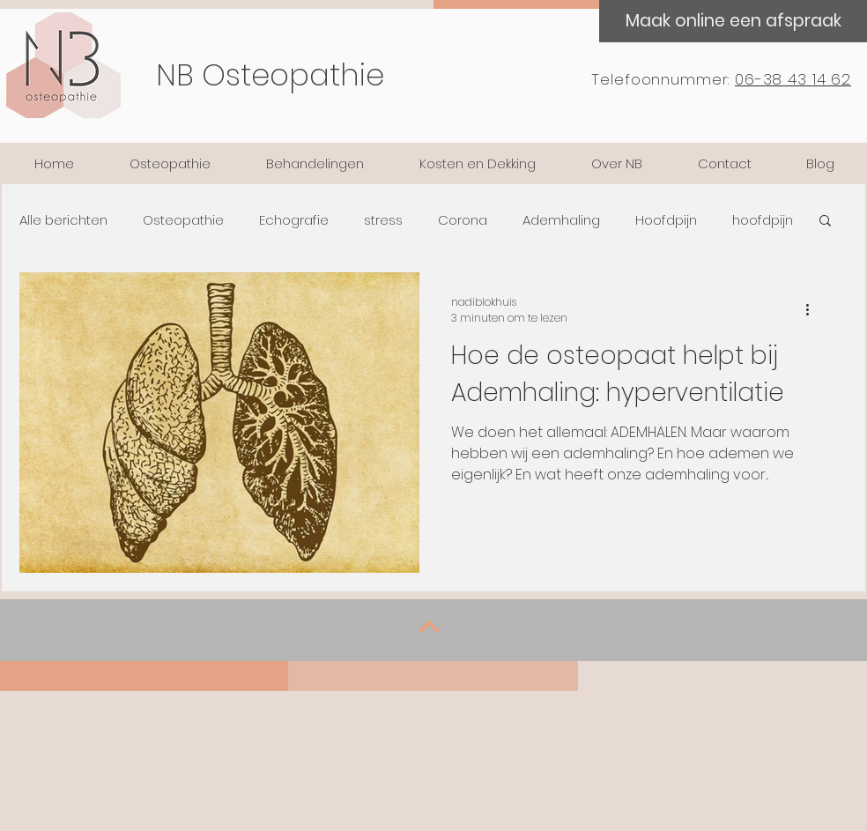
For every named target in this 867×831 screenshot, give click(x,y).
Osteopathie (183, 220)
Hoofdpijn (666, 220)
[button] (825, 221)
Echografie (294, 220)
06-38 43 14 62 (793, 79)
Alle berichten (63, 220)
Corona (462, 220)
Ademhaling (561, 220)
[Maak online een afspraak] (733, 21)
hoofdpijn (762, 220)
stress (383, 220)
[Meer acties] (813, 310)
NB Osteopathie (270, 75)
